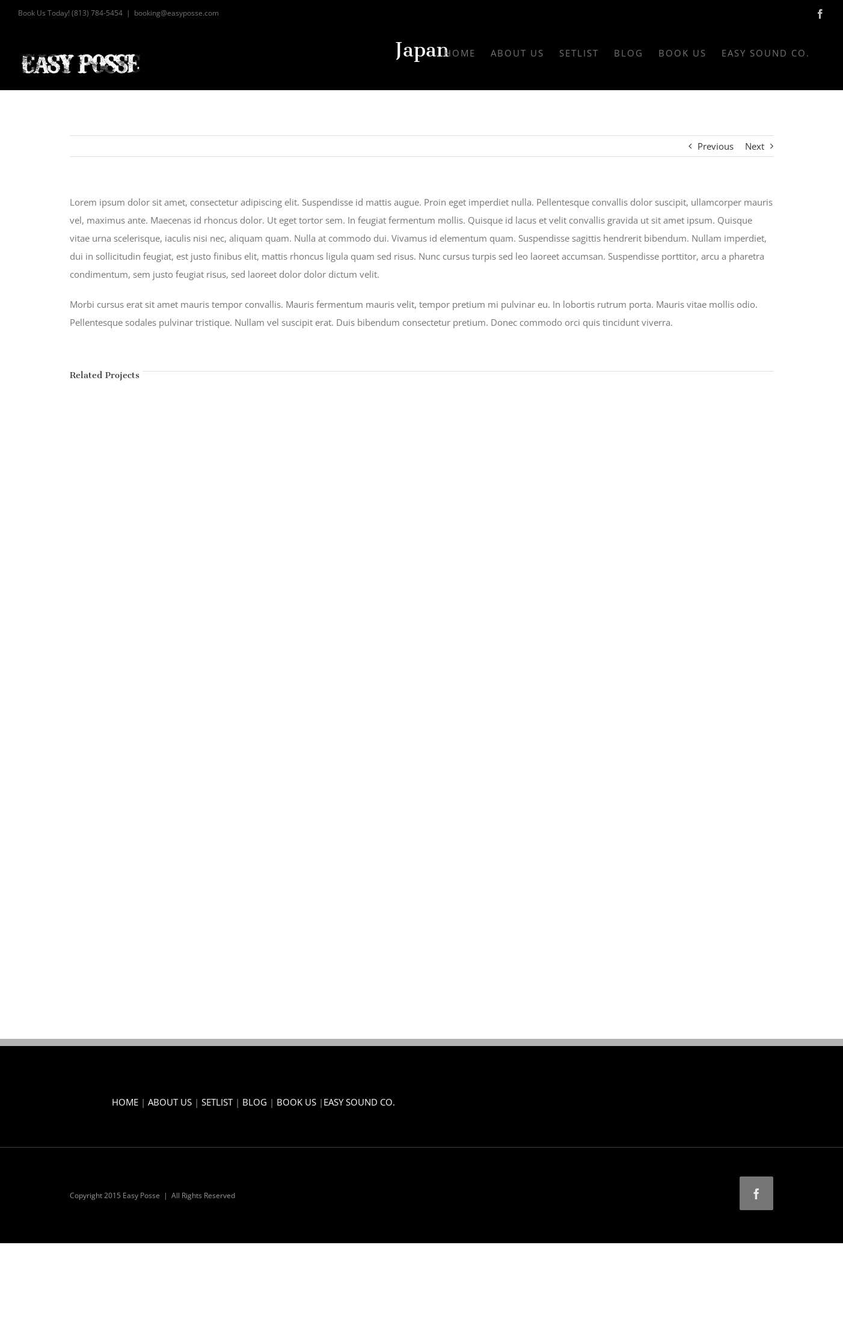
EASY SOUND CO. (359, 1102)
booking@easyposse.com (176, 13)
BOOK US (296, 1102)
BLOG (254, 1102)
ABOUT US (170, 1102)
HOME (125, 1102)
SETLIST (217, 1102)
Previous (715, 146)
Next (754, 146)
